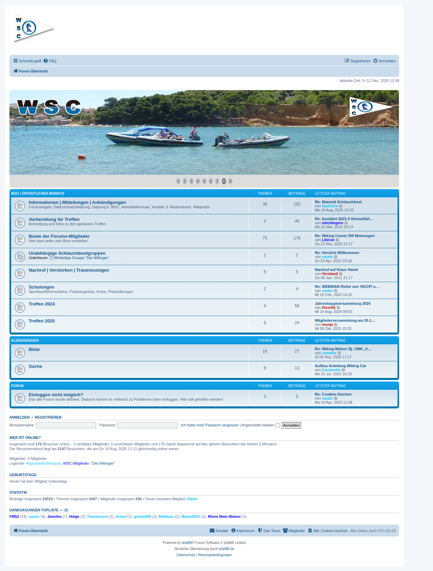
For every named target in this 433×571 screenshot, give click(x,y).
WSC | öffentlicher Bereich (37, 193)
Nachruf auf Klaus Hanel (336, 270)
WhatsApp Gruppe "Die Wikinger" (79, 258)
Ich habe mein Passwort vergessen (210, 425)
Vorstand (330, 274)
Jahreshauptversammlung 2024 (342, 303)
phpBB (187, 543)
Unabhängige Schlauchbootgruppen (67, 253)
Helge (74, 516)
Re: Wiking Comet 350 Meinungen (345, 236)
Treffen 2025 (42, 320)
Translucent (97, 516)
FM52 (14, 516)
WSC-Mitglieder (76, 463)
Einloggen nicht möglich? (56, 394)
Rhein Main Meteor (224, 516)
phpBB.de (226, 549)
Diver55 (329, 307)
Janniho (54, 516)
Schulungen (41, 287)
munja (327, 324)
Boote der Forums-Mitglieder (59, 236)
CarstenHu (331, 370)
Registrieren (48, 417)
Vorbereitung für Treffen (54, 219)
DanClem (330, 206)
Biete (34, 349)
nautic (327, 257)
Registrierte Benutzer (43, 463)
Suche (35, 366)
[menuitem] (49, 61)
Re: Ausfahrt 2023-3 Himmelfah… (344, 219)
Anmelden (19, 417)
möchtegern (332, 223)
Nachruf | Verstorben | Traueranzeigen (69, 270)
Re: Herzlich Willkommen (337, 253)
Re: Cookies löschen (333, 394)
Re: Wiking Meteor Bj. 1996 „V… (343, 349)
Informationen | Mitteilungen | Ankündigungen (77, 202)
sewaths (329, 353)
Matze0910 (191, 516)
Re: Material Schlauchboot (338, 202)
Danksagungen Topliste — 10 (38, 510)
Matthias (166, 516)
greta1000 (142, 516)
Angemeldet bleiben (261, 425)
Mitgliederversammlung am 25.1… (345, 320)
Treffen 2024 (42, 303)
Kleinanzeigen (25, 340)
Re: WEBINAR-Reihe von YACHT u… (347, 286)
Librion (328, 240)
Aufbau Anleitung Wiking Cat (340, 366)
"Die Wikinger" (103, 463)
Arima (121, 516)
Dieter (192, 499)
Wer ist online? (25, 438)
